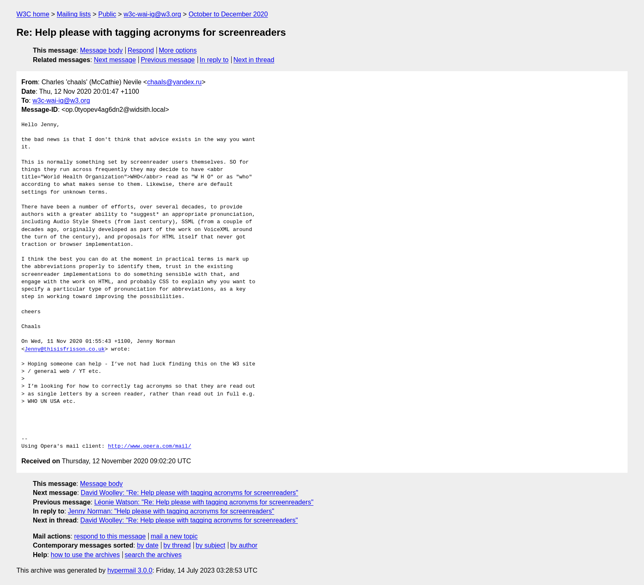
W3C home (32, 14)
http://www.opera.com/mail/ (149, 446)
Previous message (168, 59)
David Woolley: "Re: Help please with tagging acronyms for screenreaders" (190, 492)
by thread (177, 545)
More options (178, 50)
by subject (210, 545)
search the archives (153, 554)
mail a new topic (174, 536)
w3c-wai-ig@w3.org (152, 14)
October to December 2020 (228, 14)
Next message (115, 59)
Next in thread (253, 59)
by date (147, 545)
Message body (101, 50)
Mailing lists (74, 14)
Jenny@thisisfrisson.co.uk (65, 349)
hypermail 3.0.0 (129, 570)
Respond (141, 50)
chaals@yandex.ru (174, 82)
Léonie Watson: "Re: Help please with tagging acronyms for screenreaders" (203, 502)
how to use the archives (85, 554)
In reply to (214, 59)
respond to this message (109, 536)
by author (244, 545)
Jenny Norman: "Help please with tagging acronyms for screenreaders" (171, 511)
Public (107, 14)
